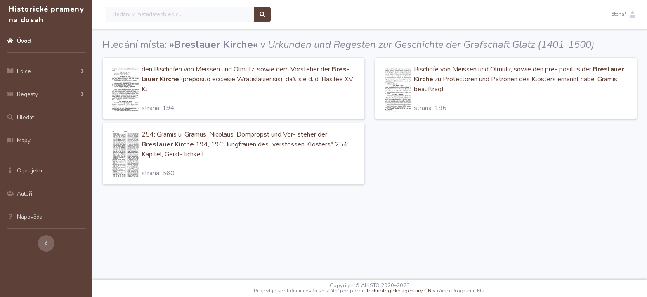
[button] (623, 14)
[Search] (180, 14)
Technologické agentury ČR (399, 291)
